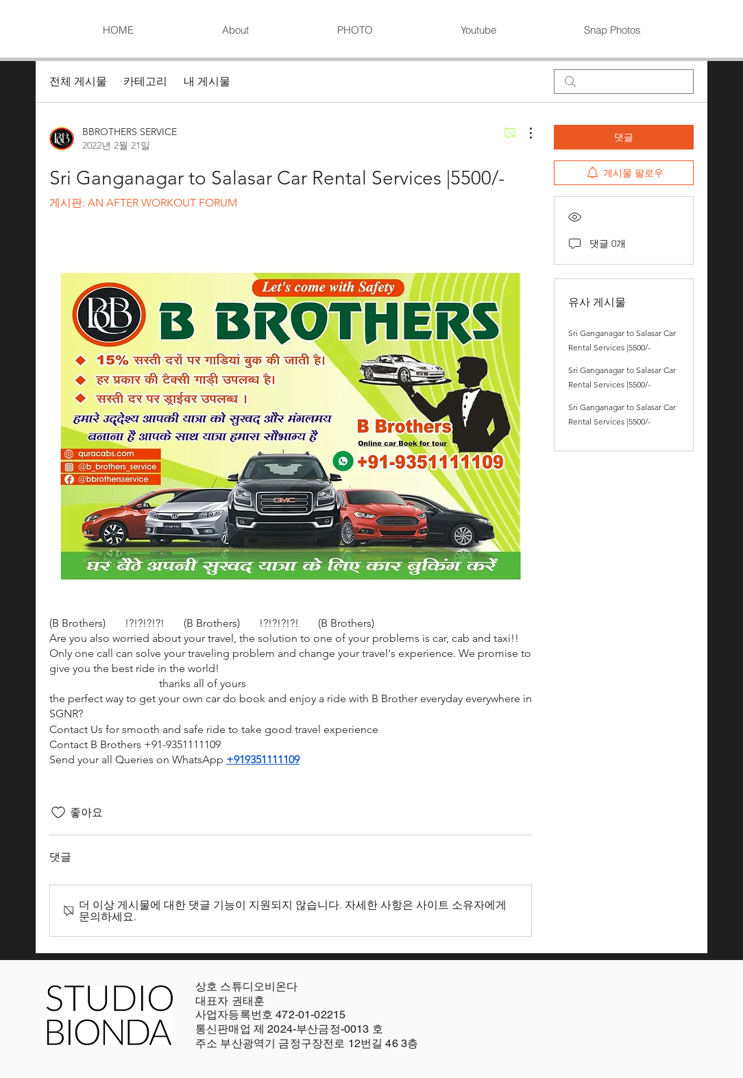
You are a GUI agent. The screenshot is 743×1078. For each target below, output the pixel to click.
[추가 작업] (523, 133)
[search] (624, 81)
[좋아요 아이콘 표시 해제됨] (58, 812)
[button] (354, 30)
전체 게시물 (78, 81)
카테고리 (145, 81)
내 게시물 (207, 81)
